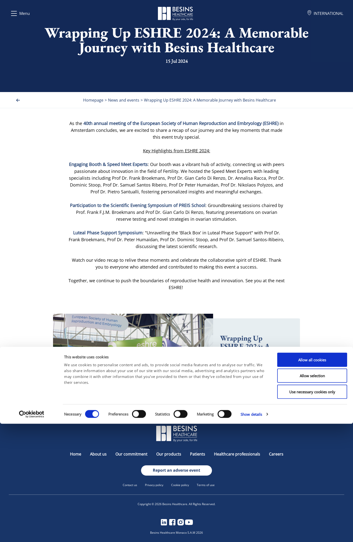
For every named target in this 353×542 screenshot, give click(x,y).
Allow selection (312, 494)
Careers (276, 454)
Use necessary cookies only (312, 510)
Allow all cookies (312, 478)
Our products (169, 454)
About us (99, 454)
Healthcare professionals (237, 454)
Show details (251, 532)
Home (76, 454)
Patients (198, 454)
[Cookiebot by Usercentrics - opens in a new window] (31, 532)
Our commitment (131, 454)
